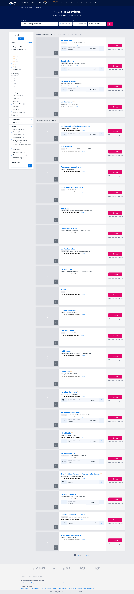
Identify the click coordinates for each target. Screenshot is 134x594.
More (96, 3)
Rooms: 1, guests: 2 (95, 23)
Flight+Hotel (26, 3)
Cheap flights (37, 3)
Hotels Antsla (64, 583)
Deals (73, 3)
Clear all (29, 42)
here (84, 592)
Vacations (55, 3)
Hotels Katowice (25, 588)
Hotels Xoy (24, 583)
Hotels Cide (55, 583)
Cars (67, 3)
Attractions (80, 3)
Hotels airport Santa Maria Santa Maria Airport (81, 588)
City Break (46, 3)
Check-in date (62, 20)
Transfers (89, 3)
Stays (62, 3)
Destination (24, 20)
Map (21, 39)
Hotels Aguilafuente (34, 583)
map (76, 45)
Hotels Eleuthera (46, 583)
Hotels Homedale (46, 588)
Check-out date (77, 20)
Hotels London (35, 588)
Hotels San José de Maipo (60, 588)
